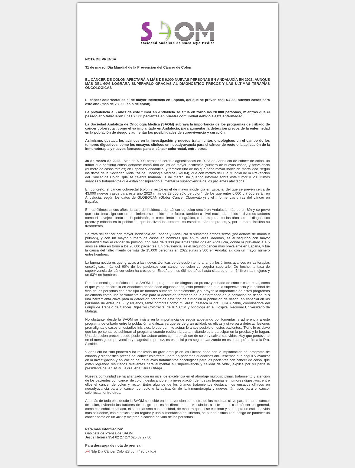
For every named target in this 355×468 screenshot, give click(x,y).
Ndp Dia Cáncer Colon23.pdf (112, 451)
